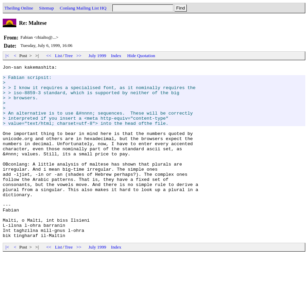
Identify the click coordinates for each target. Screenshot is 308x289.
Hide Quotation (141, 55)
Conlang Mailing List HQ (83, 8)
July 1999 (97, 55)
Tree (69, 55)
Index (116, 55)
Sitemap (46, 8)
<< (49, 55)
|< (7, 55)
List (58, 55)
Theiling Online (18, 8)
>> (79, 55)
